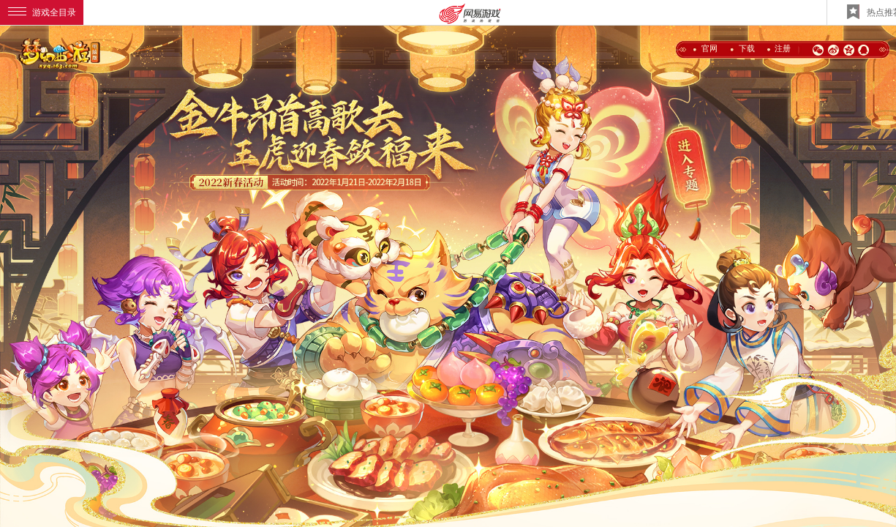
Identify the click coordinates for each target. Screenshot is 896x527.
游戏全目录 (42, 12)
